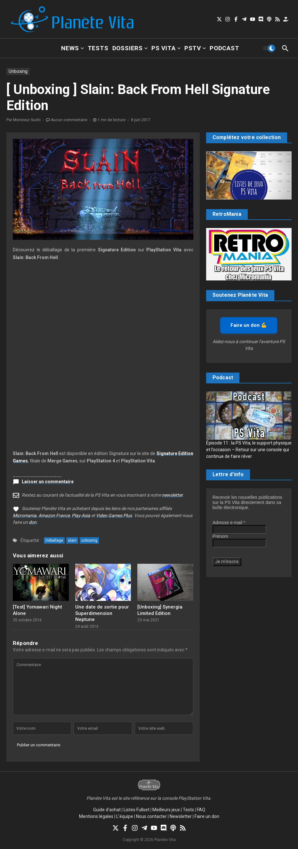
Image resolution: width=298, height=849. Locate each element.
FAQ (201, 809)
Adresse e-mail (229, 522)
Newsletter (181, 816)
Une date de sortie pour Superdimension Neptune (102, 613)
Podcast (224, 48)
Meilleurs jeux (166, 809)
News (72, 48)
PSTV (195, 48)
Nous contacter (151, 816)
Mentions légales (96, 816)
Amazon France (54, 515)
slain (72, 540)
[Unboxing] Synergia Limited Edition (159, 610)
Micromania (24, 515)
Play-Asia (81, 515)
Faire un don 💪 (248, 325)
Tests (98, 48)
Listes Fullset (136, 809)
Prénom (220, 536)
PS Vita (166, 48)
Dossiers (130, 48)
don (32, 522)
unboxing (89, 540)
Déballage (54, 540)
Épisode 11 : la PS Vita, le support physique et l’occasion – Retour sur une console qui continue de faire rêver (249, 449)
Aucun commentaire (69, 120)
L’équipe (124, 816)
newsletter (172, 495)
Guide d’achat (107, 809)
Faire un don (207, 816)
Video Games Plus (114, 515)
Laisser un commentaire (48, 481)
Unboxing (18, 71)
